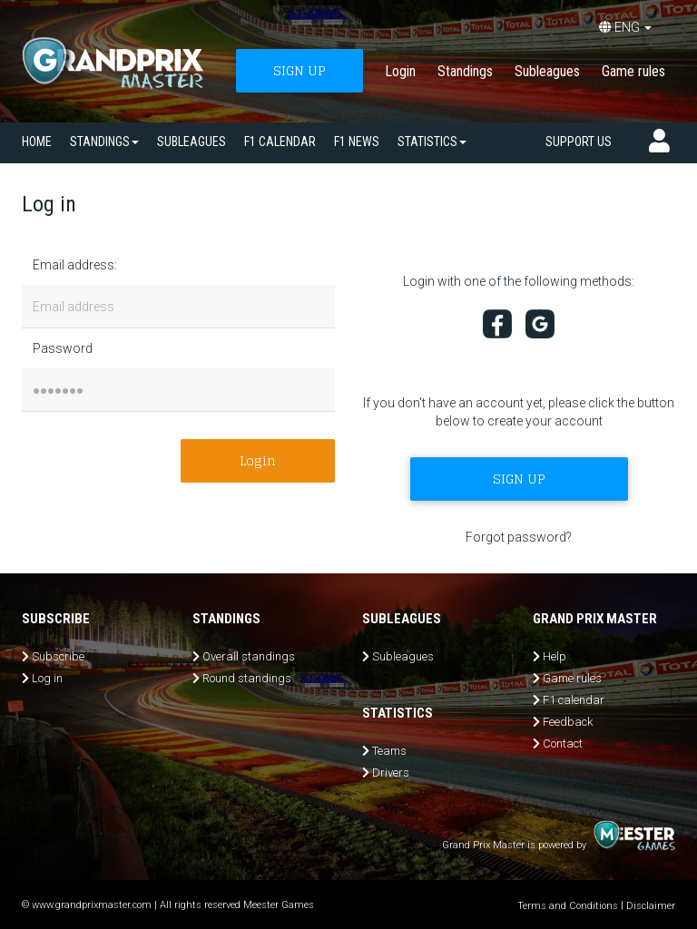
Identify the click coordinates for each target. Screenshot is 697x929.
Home (37, 141)
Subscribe (58, 656)
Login (400, 71)
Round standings (246, 678)
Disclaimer (650, 906)
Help (554, 656)
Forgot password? (519, 537)
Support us (578, 141)
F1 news (356, 141)
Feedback (568, 722)
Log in (47, 678)
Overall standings (248, 656)
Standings (465, 71)
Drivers (390, 772)
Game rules (633, 71)
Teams (389, 751)
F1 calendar (280, 141)
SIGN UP (299, 70)
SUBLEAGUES (191, 141)
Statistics (432, 141)
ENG (625, 27)
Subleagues (547, 71)
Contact (563, 743)
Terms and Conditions (567, 906)
